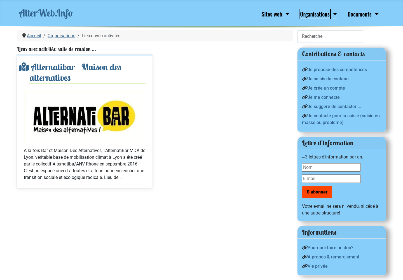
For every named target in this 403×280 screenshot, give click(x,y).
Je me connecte (324, 97)
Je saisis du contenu (328, 78)
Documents (360, 14)
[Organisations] (333, 14)
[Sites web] (286, 14)
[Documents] (375, 14)
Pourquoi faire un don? (330, 247)
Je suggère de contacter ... (334, 106)
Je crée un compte (326, 88)
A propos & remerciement (333, 257)
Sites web (272, 14)
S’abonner (317, 192)
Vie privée (318, 266)
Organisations (314, 14)
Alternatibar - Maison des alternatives (75, 72)
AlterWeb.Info (46, 13)
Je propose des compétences (337, 69)
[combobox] (330, 36)
